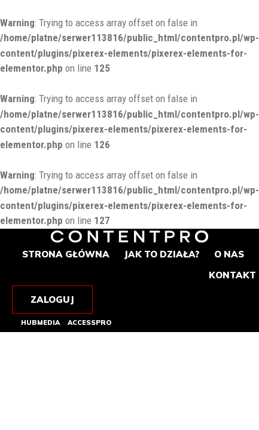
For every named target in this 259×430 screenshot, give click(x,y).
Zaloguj (52, 299)
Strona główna (65, 254)
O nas (229, 254)
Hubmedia (40, 323)
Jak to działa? (162, 254)
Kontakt (232, 275)
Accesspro (89, 323)
